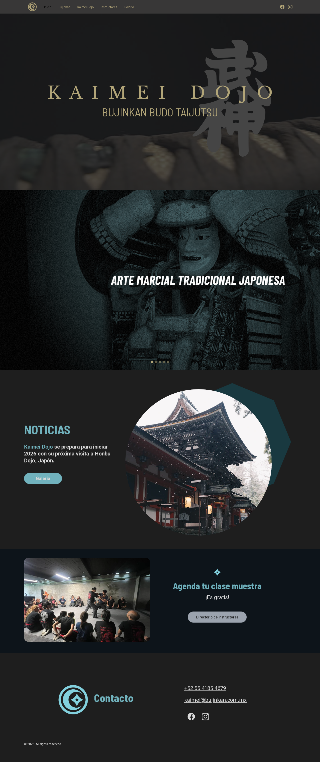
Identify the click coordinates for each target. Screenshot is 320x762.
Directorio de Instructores (217, 618)
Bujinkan (64, 7)
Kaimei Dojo (85, 7)
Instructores (109, 7)
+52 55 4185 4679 (205, 689)
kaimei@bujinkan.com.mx (215, 701)
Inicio (48, 7)
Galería (129, 7)
